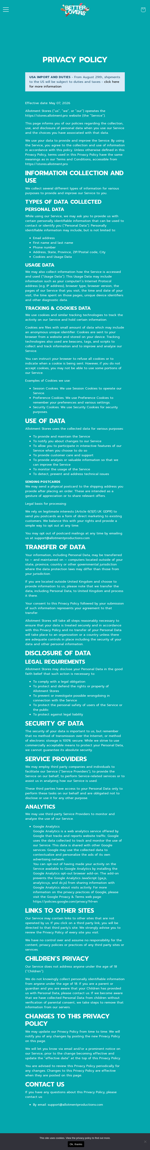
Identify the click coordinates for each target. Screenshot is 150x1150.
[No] (145, 1142)
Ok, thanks (76, 1144)
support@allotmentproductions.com (75, 1104)
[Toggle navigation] (6, 9)
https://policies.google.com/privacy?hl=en (65, 901)
